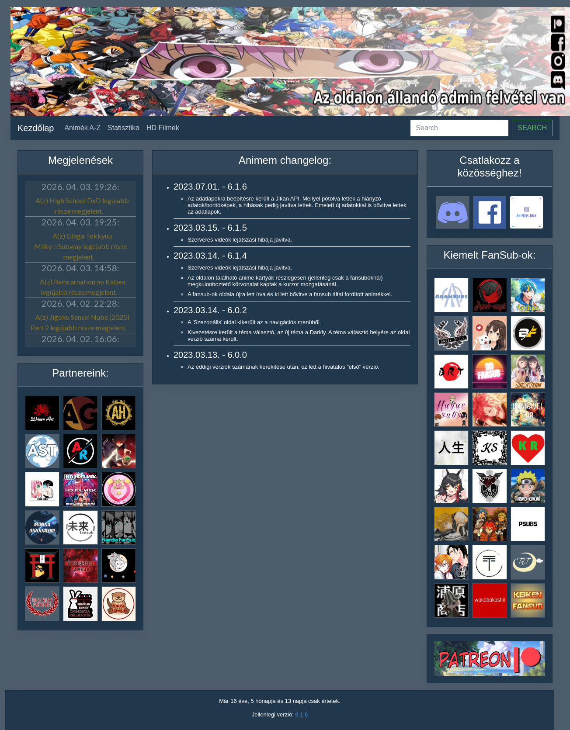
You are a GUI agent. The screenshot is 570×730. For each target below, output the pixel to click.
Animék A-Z (82, 127)
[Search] (459, 128)
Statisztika (123, 127)
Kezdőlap (35, 128)
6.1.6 (301, 714)
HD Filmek (162, 127)
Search (532, 127)
